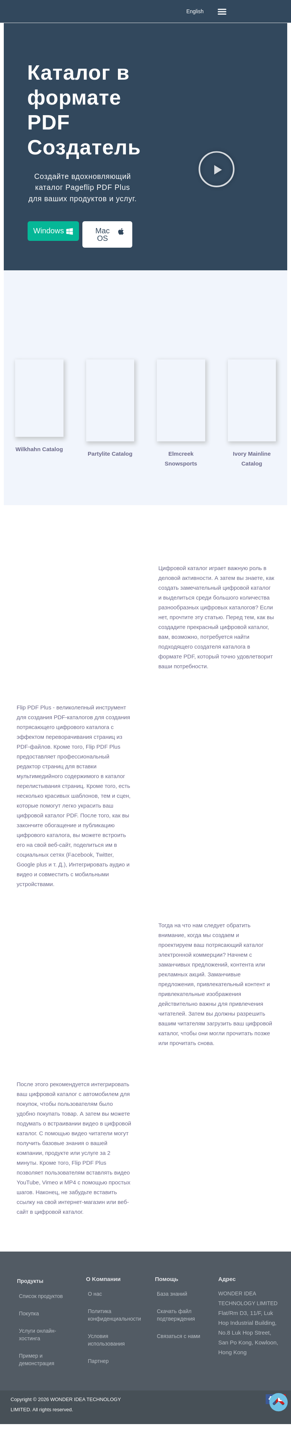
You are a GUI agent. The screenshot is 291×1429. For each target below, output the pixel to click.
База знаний (172, 1299)
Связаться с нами (178, 1341)
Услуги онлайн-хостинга (37, 1339)
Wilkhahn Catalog (39, 458)
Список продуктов (41, 1301)
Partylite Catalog (110, 458)
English (195, 11)
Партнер (98, 1366)
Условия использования (106, 1345)
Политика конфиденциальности (114, 1320)
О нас (95, 1299)
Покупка (29, 1318)
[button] (222, 11)
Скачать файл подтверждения (176, 1320)
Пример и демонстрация (36, 1364)
